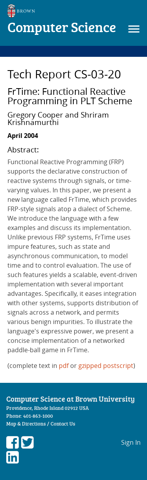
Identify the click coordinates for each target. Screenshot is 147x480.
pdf (64, 365)
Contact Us (63, 423)
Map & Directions (26, 423)
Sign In (131, 442)
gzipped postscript (105, 365)
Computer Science (61, 26)
